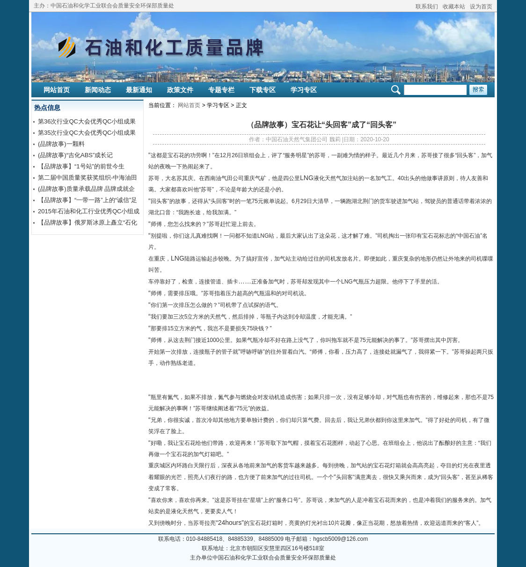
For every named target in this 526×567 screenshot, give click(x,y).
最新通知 (139, 90)
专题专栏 (221, 90)
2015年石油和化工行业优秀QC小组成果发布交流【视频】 (88, 212)
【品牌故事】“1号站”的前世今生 (81, 166)
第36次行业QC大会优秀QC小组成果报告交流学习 (87, 122)
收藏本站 (454, 6)
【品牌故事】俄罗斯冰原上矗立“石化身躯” (87, 223)
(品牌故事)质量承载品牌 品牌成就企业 (86, 190)
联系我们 (427, 6)
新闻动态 (98, 90)
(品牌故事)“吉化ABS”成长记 (75, 155)
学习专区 (304, 90)
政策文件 (180, 90)
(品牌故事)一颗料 (61, 143)
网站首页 (57, 90)
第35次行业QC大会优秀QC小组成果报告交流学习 (87, 133)
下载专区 (262, 90)
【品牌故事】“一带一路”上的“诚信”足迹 (87, 201)
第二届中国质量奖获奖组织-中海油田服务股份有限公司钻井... (87, 178)
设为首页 (481, 6)
